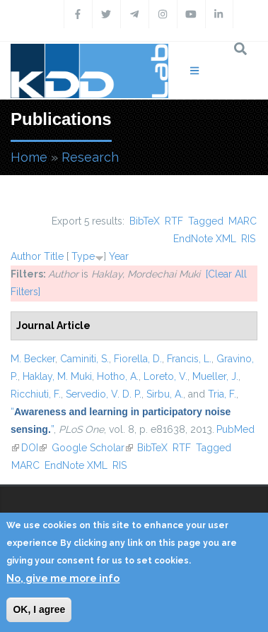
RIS (248, 238)
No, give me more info (63, 578)
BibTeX (144, 221)
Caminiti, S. (84, 358)
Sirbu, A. (164, 394)
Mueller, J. (215, 376)
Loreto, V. (165, 376)
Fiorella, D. (138, 358)
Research (90, 157)
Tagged (205, 221)
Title (54, 256)
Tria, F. (222, 394)
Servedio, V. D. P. (103, 394)
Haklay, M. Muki (57, 376)
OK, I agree (39, 609)
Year (119, 256)
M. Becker (33, 358)
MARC (242, 221)
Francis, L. (189, 358)
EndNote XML (204, 238)
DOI (34, 447)
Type (83, 256)
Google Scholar (92, 447)
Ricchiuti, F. (36, 394)
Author (26, 256)
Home (29, 157)
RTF (174, 221)
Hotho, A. (118, 376)
